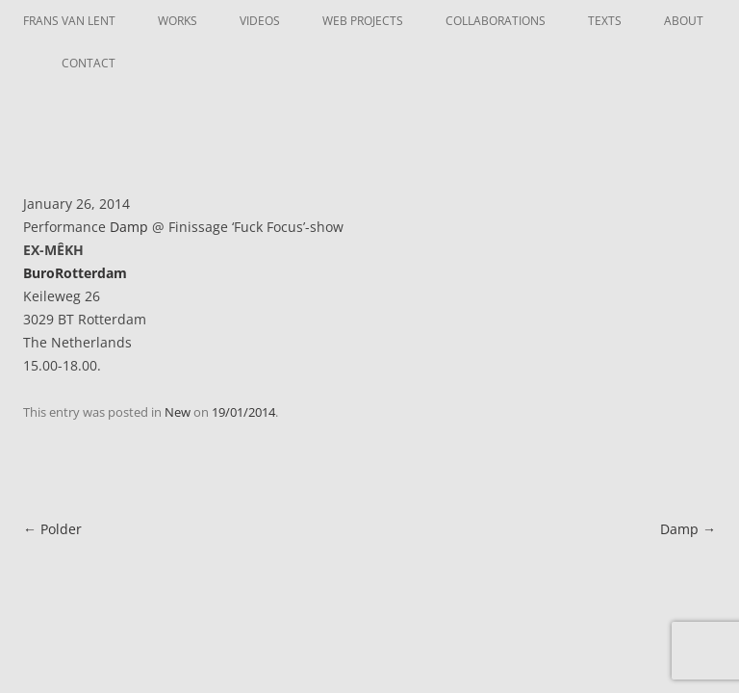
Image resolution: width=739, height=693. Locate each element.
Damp (129, 227)
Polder (52, 529)
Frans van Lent (69, 21)
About (683, 21)
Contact (88, 63)
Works (177, 21)
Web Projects (362, 21)
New (178, 412)
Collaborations (496, 21)
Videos (260, 21)
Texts (605, 21)
